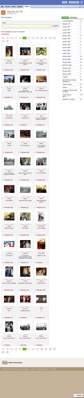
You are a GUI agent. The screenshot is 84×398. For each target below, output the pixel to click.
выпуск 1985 (66, 47)
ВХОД (64, 2)
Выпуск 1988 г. (67, 56)
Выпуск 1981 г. (67, 35)
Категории (73, 17)
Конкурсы (44, 6)
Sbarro (25, 61)
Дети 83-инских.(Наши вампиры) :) (69, 80)
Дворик (78, 395)
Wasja (41, 61)
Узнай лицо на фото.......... (67, 95)
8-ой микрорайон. (68, 21)
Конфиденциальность (43, 369)
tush (41, 308)
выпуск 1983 (66, 41)
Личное (7, 6)
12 (50, 38)
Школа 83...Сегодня (69, 99)
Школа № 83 (15, 11)
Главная (65, 77)
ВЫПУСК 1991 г (67, 65)
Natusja (9, 336)
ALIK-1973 (9, 116)
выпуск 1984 (66, 44)
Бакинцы (52, 6)
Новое (14, 6)
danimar (25, 253)
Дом (2, 6)
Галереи (65, 17)
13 (54, 38)
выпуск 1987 (66, 53)
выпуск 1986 (66, 50)
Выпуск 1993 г (67, 71)
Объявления (35, 6)
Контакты (53, 369)
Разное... (65, 87)
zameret (9, 61)
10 (41, 38)
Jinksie (25, 281)
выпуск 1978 (66, 27)
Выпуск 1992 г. (67, 68)
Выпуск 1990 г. (67, 62)
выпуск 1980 (66, 33)
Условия (33, 369)
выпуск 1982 (66, 38)
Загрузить (5, 34)
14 (3, 41)
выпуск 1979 (66, 30)
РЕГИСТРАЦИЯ (74, 2)
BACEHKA (41, 226)
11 (46, 38)
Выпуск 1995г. (67, 74)
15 (7, 41)
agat (41, 116)
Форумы (20, 6)
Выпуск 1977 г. (67, 24)
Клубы (27, 6)
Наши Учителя (67, 84)
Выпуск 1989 (66, 59)
